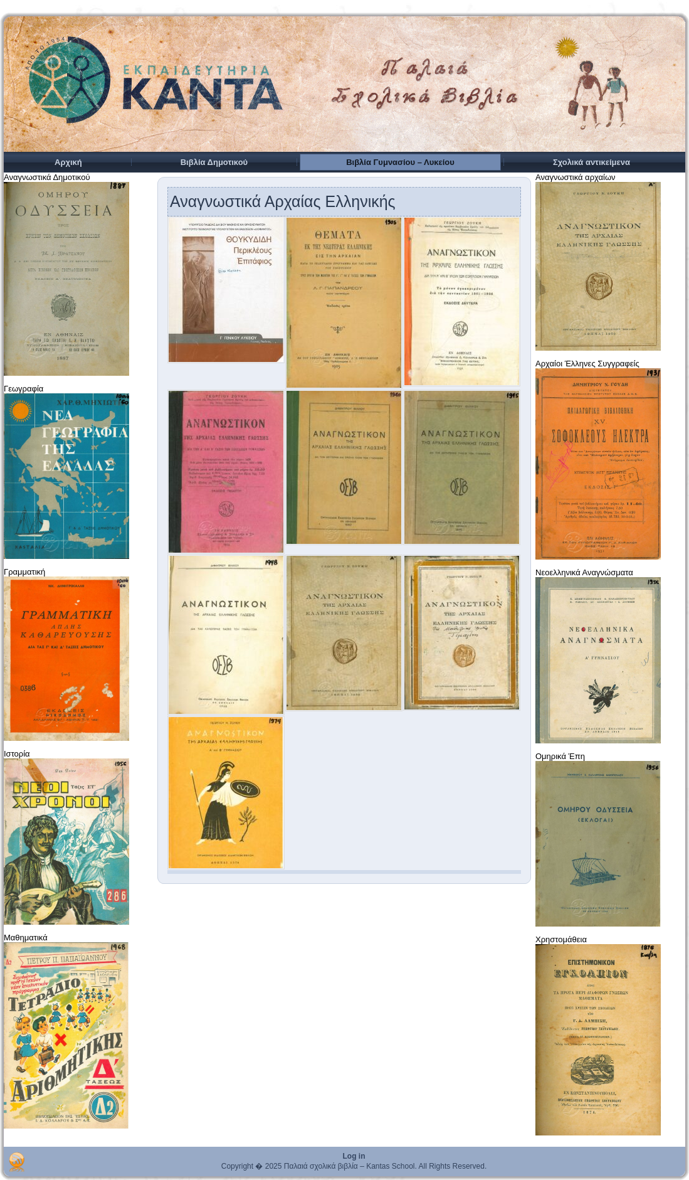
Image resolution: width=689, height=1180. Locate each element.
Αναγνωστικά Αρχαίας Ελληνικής (283, 201)
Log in (354, 1156)
